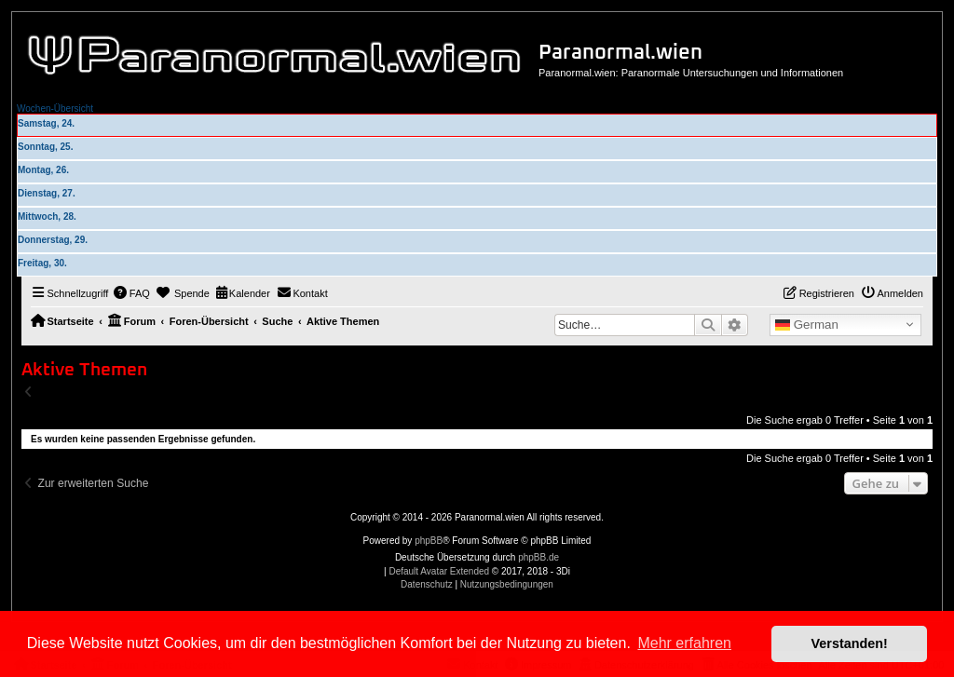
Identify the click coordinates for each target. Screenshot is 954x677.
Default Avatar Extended (438, 571)
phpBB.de (538, 557)
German (806, 325)
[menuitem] (131, 293)
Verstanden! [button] (849, 643)
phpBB (429, 540)
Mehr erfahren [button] (684, 643)
